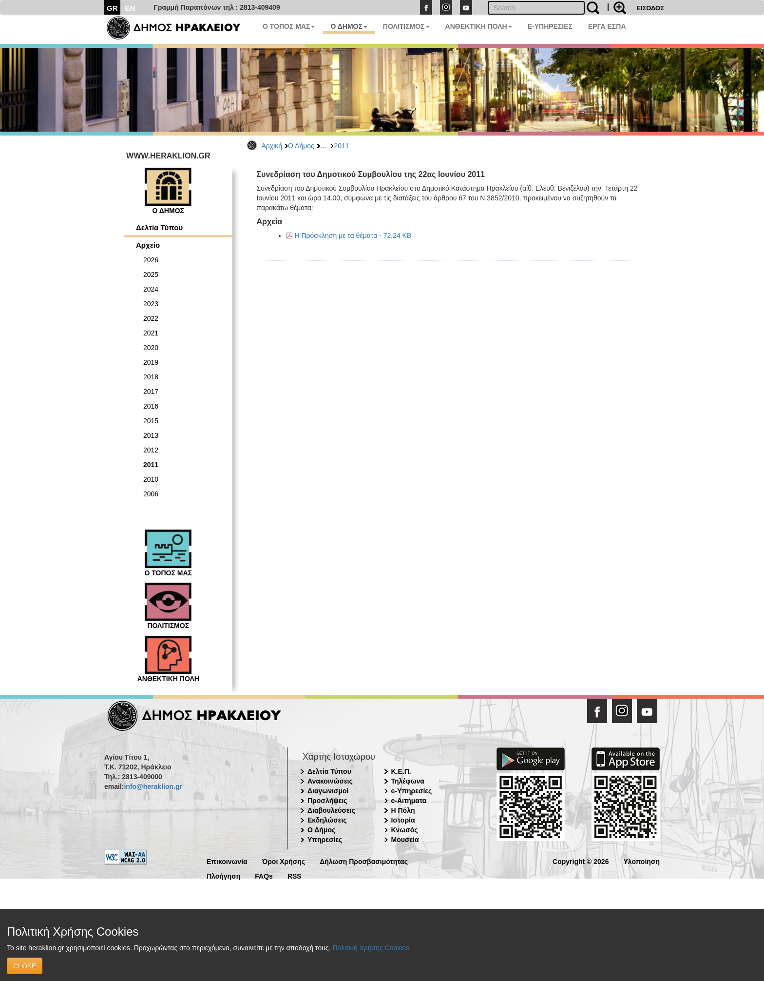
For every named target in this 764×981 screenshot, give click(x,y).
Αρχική (272, 146)
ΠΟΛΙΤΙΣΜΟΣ (406, 26)
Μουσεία (405, 840)
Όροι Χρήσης (284, 861)
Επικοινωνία (227, 861)
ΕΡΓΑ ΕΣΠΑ (607, 26)
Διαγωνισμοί (327, 791)
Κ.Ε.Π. (401, 771)
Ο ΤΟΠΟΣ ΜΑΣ (289, 26)
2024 (150, 289)
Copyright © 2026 (581, 861)
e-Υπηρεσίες (411, 791)
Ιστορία (403, 820)
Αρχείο (148, 245)
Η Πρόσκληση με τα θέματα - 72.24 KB (353, 235)
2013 (150, 435)
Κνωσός (404, 830)
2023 (150, 304)
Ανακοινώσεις (330, 781)
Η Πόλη (403, 810)
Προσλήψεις (327, 800)
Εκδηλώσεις (327, 820)
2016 (150, 406)
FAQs (264, 875)
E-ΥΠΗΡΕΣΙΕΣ (550, 26)
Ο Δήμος (301, 146)
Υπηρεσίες (324, 840)
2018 (150, 377)
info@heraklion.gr (153, 786)
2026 (150, 260)
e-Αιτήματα (409, 800)
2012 (150, 450)
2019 (150, 362)
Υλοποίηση (641, 861)
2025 (150, 274)
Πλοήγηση (223, 875)
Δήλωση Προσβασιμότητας (364, 861)
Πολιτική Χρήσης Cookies (370, 948)
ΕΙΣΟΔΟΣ (650, 8)
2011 (341, 146)
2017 (150, 391)
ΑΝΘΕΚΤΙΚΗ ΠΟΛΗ (478, 26)
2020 (150, 348)
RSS (294, 875)
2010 (150, 479)
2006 (150, 494)
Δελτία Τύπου (159, 227)
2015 (150, 421)
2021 (150, 333)
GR (112, 8)
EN (130, 8)
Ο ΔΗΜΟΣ (348, 26)
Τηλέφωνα (407, 781)
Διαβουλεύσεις (331, 810)
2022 (150, 318)
